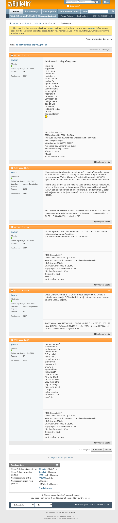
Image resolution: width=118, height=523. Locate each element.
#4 (109, 290)
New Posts (27, 16)
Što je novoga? (32, 11)
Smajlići (42, 472)
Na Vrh (108, 450)
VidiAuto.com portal (69, 11)
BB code (42, 469)
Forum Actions (67, 16)
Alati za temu (93, 50)
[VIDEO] (42, 478)
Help (106, 2)
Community (52, 16)
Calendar (42, 16)
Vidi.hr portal (49, 11)
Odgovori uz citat (102, 162)
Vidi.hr (93, 504)
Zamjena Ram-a (56, 457)
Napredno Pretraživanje (102, 16)
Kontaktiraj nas (81, 504)
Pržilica (68, 457)
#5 (109, 339)
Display (105, 50)
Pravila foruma (45, 488)
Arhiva (100, 504)
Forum (16, 11)
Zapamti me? (73, 6)
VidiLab (25, 23)
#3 (109, 227)
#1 (109, 55)
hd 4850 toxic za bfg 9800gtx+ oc (31, 44)
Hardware (37, 23)
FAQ (35, 16)
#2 (109, 167)
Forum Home (15, 16)
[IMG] (41, 475)
